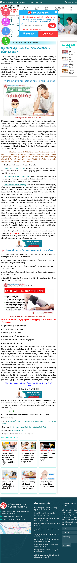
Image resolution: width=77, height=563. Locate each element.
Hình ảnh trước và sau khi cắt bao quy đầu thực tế (71, 72)
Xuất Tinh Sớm (33, 43)
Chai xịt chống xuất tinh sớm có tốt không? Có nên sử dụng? (47, 456)
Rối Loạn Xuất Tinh (19, 43)
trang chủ (26, 9)
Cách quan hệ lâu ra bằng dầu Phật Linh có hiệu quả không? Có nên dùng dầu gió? (27, 457)
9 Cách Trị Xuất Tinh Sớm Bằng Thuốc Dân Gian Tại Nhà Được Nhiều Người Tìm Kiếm (8, 458)
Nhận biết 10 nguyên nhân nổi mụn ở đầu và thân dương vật (46, 556)
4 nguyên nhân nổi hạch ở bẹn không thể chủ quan (46, 530)
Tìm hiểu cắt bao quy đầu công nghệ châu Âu (46, 535)
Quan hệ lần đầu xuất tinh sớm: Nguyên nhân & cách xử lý (8, 485)
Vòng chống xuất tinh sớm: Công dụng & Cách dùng (47, 484)
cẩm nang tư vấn (59, 9)
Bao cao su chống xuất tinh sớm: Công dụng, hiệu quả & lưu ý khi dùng (28, 486)
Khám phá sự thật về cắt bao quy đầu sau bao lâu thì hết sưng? (46, 540)
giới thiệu (47, 9)
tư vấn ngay (66, 545)
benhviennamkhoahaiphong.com (21, 434)
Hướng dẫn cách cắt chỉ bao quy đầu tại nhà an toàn (46, 551)
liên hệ (72, 9)
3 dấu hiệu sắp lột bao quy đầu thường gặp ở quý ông (72, 59)
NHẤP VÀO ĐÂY (7, 202)
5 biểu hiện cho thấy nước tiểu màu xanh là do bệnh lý (46, 545)
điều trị (37, 9)
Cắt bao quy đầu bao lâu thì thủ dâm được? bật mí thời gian (72, 65)
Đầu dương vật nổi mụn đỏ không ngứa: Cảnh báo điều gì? (72, 53)
